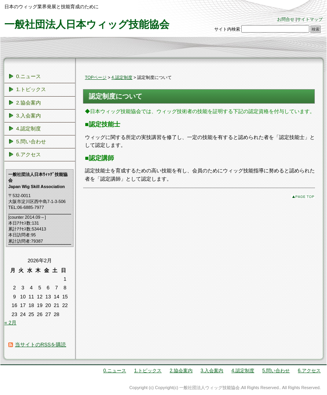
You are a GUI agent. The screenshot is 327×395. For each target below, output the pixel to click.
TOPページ (96, 77)
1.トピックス (31, 89)
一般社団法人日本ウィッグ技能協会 (86, 24)
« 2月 (10, 323)
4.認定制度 (122, 77)
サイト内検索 (227, 29)
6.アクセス (28, 154)
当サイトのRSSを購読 (40, 344)
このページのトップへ (303, 196)
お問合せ (285, 19)
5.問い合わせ (31, 141)
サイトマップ (310, 19)
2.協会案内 (28, 103)
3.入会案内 (28, 116)
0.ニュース (28, 76)
